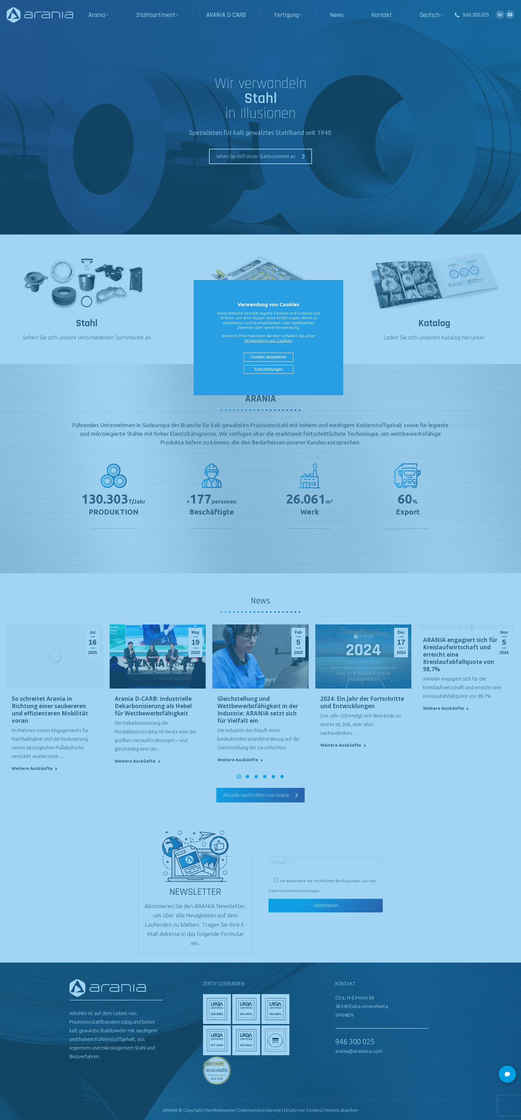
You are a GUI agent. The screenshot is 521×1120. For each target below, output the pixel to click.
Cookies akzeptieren (269, 357)
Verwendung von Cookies (268, 340)
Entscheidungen (268, 369)
